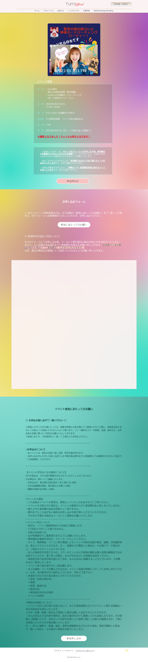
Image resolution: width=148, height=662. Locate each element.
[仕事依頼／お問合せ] (121, 4)
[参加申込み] (72, 181)
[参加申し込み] (74, 638)
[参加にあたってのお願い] (74, 224)
